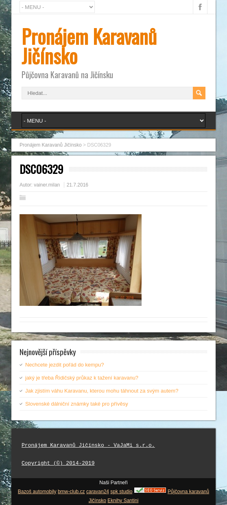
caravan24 (97, 491)
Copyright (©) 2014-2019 (58, 463)
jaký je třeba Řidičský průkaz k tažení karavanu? (81, 378)
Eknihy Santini (122, 500)
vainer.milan (47, 185)
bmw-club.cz (71, 491)
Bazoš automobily (37, 491)
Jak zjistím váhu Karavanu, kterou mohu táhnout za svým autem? (101, 391)
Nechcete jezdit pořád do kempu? (64, 365)
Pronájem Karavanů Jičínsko (89, 46)
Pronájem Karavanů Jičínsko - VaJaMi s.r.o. (88, 445)
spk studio (121, 491)
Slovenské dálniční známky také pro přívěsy (76, 404)
